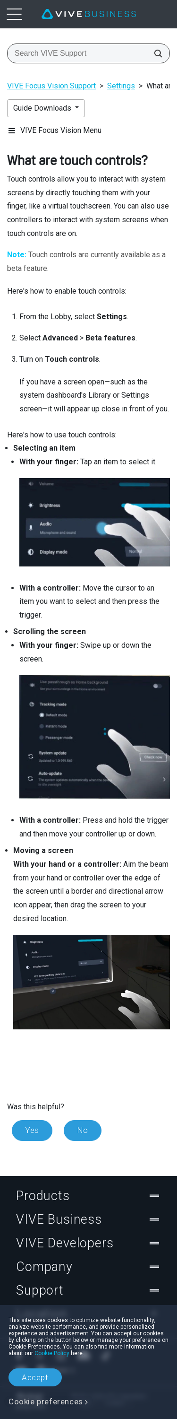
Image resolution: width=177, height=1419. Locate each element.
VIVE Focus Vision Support (51, 85)
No (82, 1130)
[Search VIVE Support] (155, 53)
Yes (32, 1130)
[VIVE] (89, 14)
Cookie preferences (45, 1401)
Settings (121, 85)
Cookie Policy (51, 1353)
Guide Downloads (43, 108)
